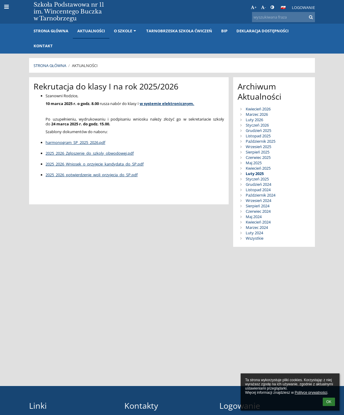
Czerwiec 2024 (258, 211)
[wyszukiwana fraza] (283, 17)
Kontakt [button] (43, 45)
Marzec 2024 (257, 227)
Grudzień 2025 (258, 130)
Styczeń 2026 (257, 125)
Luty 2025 (255, 173)
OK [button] (328, 402)
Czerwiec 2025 (258, 157)
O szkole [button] (125, 31)
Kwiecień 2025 (258, 168)
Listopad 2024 (258, 189)
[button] (283, 7)
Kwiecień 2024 (258, 222)
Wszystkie (254, 238)
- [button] (263, 7)
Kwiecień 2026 (258, 109)
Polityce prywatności (311, 392)
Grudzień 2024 (258, 184)
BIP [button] (224, 31)
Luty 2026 (254, 119)
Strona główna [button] (51, 31)
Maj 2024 (254, 216)
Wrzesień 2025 (258, 146)
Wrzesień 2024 (258, 200)
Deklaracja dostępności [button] (262, 31)
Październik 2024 (260, 195)
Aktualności (85, 65)
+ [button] (254, 7)
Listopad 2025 (258, 136)
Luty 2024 (254, 232)
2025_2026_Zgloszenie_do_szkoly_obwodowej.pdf (90, 153)
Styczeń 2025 (257, 179)
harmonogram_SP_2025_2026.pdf (75, 142)
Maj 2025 (254, 162)
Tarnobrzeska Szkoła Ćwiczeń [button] (179, 31)
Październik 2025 (260, 141)
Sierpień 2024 (257, 206)
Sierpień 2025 (257, 152)
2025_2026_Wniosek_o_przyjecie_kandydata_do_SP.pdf (95, 164)
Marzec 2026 (257, 114)
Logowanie (303, 7)
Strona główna (50, 65)
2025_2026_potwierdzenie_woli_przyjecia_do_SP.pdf (92, 174)
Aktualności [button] (91, 31)
